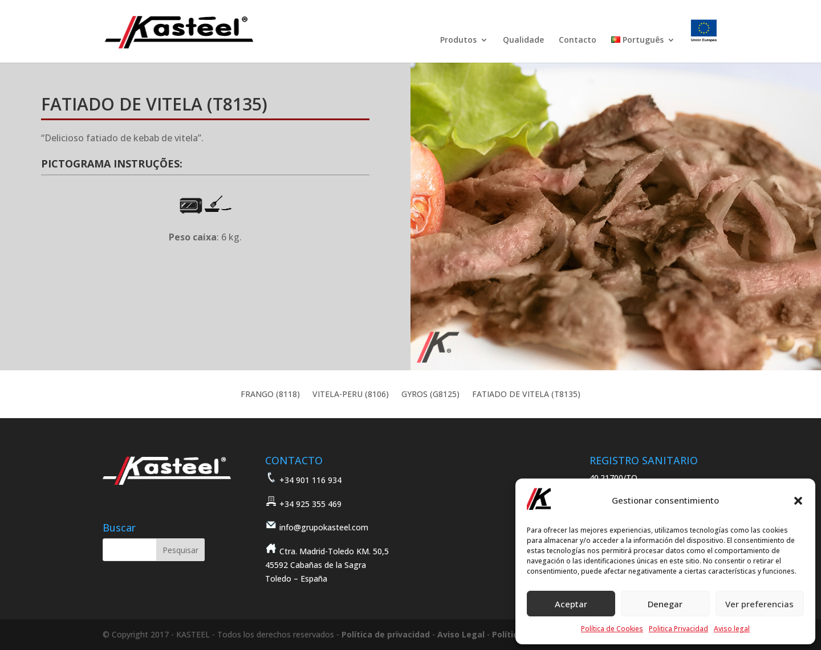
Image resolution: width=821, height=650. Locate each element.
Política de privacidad (386, 634)
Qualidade (523, 40)
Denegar (665, 604)
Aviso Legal (461, 634)
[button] (798, 500)
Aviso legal (732, 628)
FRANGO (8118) (270, 394)
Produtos (458, 40)
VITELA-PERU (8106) (350, 394)
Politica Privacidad (678, 628)
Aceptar (571, 604)
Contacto (577, 40)
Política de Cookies (612, 628)
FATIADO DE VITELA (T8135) (526, 394)
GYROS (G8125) (430, 394)
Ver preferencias (759, 604)
